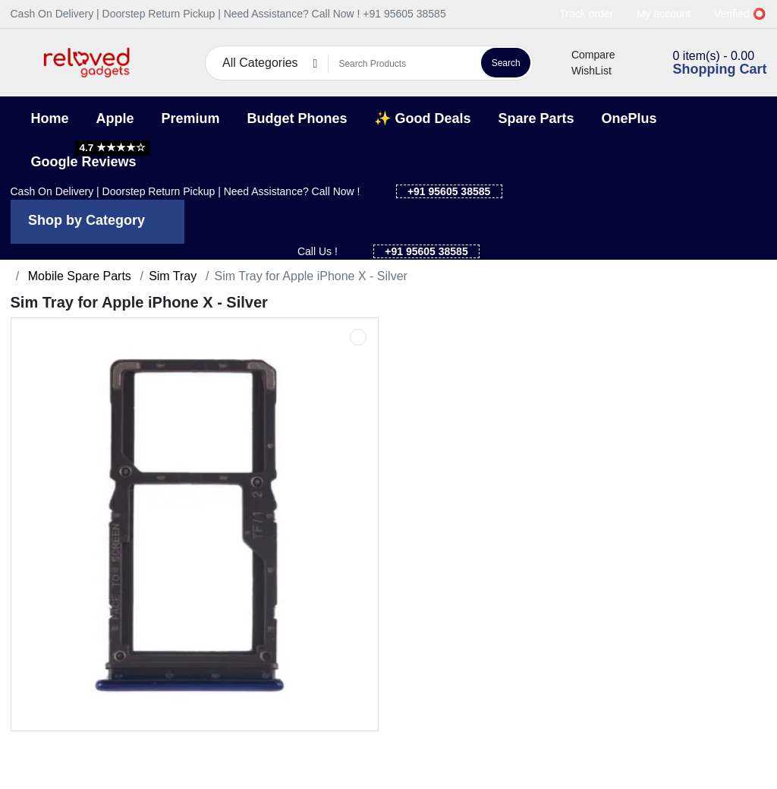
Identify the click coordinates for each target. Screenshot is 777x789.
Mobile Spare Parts (77, 276)
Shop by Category (86, 220)
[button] (20, 62)
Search (506, 63)
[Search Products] (403, 64)
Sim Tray (173, 276)
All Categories (260, 62)
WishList (583, 71)
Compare (584, 55)
